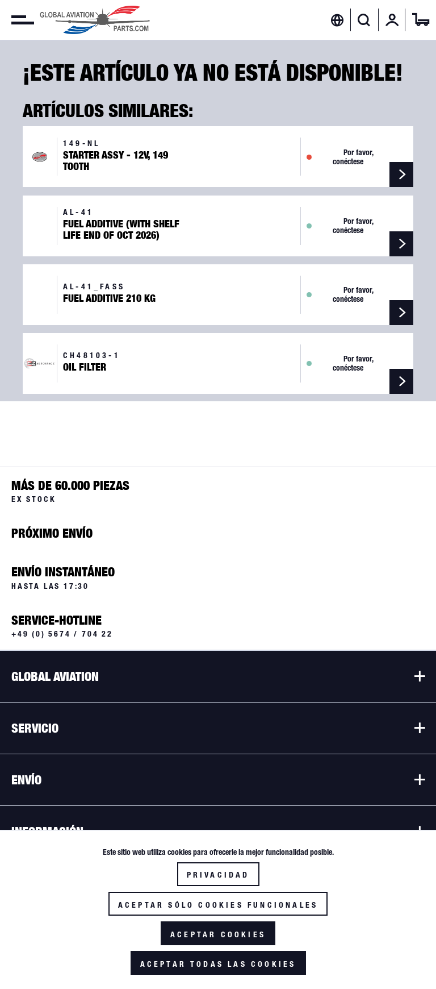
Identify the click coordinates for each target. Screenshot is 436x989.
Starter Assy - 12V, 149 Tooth (115, 160)
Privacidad (218, 874)
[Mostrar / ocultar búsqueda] (364, 20)
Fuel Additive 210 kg (109, 298)
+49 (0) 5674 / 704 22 (62, 633)
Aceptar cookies (218, 934)
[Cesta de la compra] (420, 20)
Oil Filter (84, 367)
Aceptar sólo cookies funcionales (218, 904)
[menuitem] (17, 20)
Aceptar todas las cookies (218, 964)
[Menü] (17, 19)
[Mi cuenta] (392, 20)
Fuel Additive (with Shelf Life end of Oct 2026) (121, 229)
